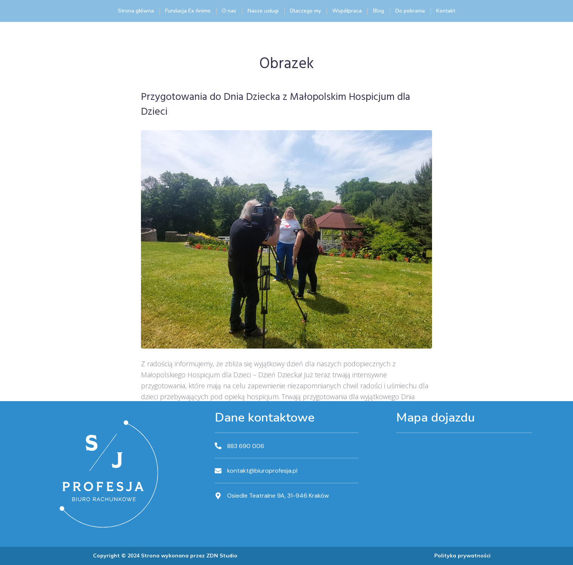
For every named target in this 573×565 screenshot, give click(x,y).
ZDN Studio (221, 555)
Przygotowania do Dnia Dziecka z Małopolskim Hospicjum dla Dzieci (275, 104)
